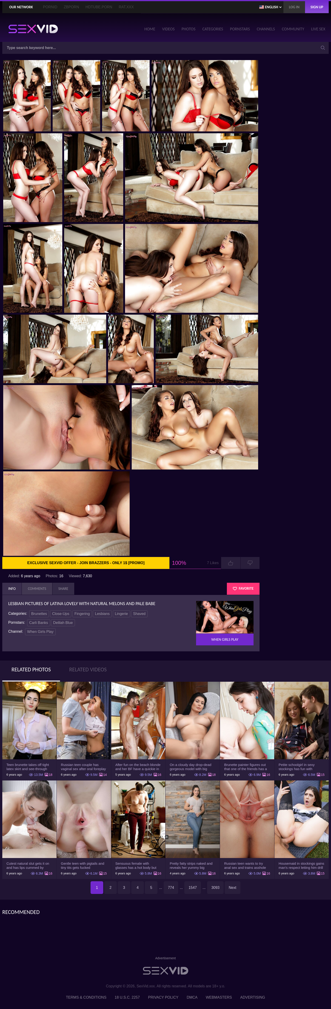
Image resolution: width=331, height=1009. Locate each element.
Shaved (139, 614)
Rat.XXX (126, 7)
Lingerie (121, 614)
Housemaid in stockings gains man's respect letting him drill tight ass (301, 865)
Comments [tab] (37, 588)
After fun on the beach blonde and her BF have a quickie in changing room (138, 767)
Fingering (82, 614)
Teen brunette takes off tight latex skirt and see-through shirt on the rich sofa (27, 767)
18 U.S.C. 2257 (127, 997)
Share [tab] (63, 588)
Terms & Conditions (86, 997)
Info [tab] (12, 588)
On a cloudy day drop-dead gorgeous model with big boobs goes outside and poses (190, 767)
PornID (50, 7)
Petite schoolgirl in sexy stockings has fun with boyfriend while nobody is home (298, 767)
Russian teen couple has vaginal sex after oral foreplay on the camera (83, 767)
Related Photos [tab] (31, 669)
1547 (192, 888)
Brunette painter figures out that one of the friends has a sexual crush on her (245, 767)
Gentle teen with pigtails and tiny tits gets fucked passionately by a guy (82, 865)
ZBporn (71, 7)
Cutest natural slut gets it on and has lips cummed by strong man (27, 865)
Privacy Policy (163, 997)
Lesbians (102, 614)
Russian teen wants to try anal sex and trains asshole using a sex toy (245, 865)
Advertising (252, 997)
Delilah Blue (63, 623)
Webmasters (219, 997)
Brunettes (39, 614)
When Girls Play (40, 632)
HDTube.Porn (99, 7)
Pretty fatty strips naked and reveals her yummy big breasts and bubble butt (191, 865)
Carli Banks (38, 623)
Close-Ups (60, 614)
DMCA (192, 997)
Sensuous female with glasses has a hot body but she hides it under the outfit (136, 865)
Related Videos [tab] (88, 669)
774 (171, 888)
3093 (215, 888)
